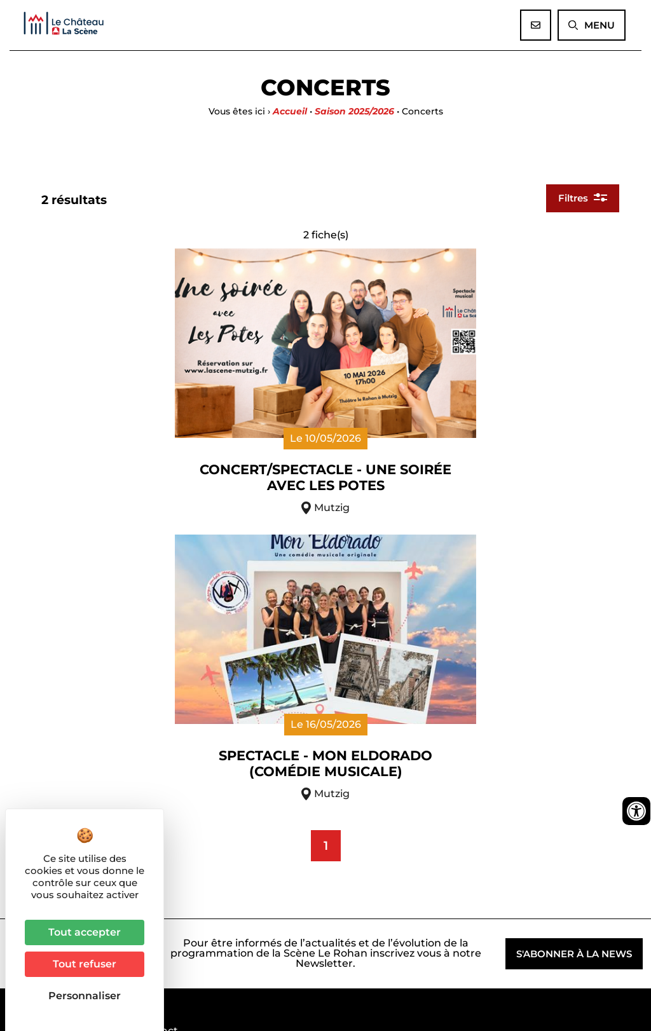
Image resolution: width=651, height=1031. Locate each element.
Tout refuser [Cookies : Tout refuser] (84, 964)
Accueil (290, 111)
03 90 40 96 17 (197, 837)
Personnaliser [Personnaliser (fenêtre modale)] (84, 996)
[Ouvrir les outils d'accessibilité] (636, 811)
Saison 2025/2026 (354, 111)
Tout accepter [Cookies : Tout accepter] (84, 932)
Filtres (581, 234)
